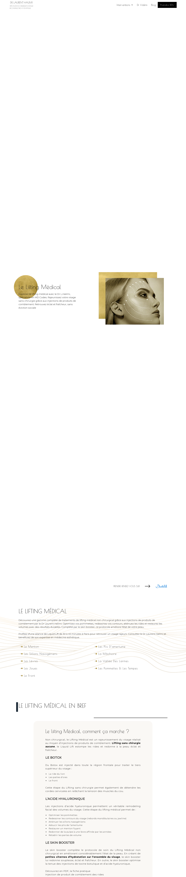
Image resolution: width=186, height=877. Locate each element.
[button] (125, 5)
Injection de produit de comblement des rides (74, 874)
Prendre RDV (167, 4)
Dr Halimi (142, 4)
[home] (21, 4)
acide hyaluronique (79, 806)
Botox (54, 765)
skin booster (133, 856)
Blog (153, 4)
